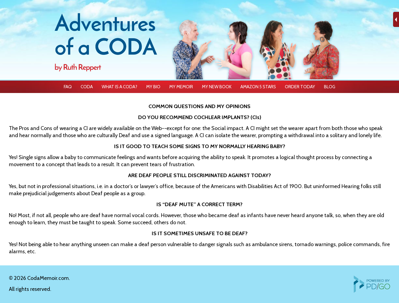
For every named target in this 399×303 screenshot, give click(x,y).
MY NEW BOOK (217, 86)
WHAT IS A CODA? (119, 86)
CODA (87, 86)
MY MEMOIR (181, 86)
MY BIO (153, 86)
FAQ (68, 86)
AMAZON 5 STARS (258, 86)
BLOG (329, 86)
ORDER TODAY (300, 86)
